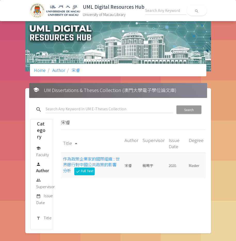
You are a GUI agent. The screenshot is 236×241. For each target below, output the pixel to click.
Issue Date (44, 199)
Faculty (42, 151)
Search (189, 109)
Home (40, 70)
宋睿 (75, 70)
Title (44, 218)
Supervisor (45, 183)
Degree (196, 140)
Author (58, 70)
